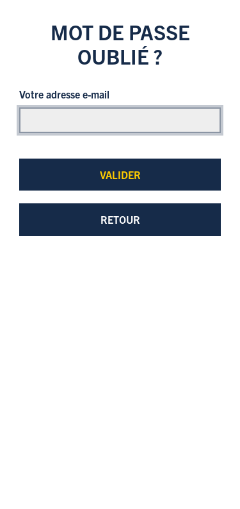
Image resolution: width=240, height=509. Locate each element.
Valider (120, 174)
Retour (120, 219)
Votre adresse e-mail (64, 94)
